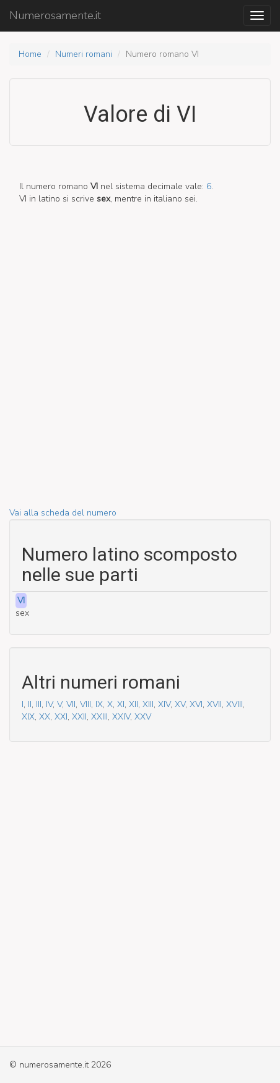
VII (71, 704)
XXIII (99, 717)
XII (133, 704)
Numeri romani (83, 54)
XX (44, 717)
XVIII (234, 704)
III (39, 704)
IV (49, 704)
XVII (214, 704)
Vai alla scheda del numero (62, 513)
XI (121, 704)
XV (180, 704)
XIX (28, 717)
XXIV (121, 717)
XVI (196, 704)
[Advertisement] (140, 367)
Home (30, 54)
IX (99, 704)
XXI (61, 717)
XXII (79, 717)
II (30, 704)
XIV (164, 704)
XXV (142, 717)
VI (21, 600)
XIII (148, 704)
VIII (85, 704)
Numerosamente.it (55, 15)
